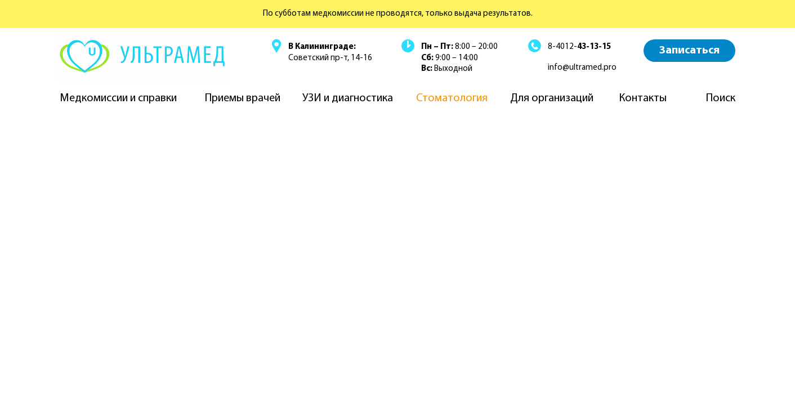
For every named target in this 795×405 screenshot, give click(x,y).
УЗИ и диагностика (347, 98)
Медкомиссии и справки (118, 98)
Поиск (720, 98)
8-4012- (579, 47)
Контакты (643, 98)
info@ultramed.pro (582, 68)
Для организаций (551, 98)
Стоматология (452, 98)
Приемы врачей (242, 98)
